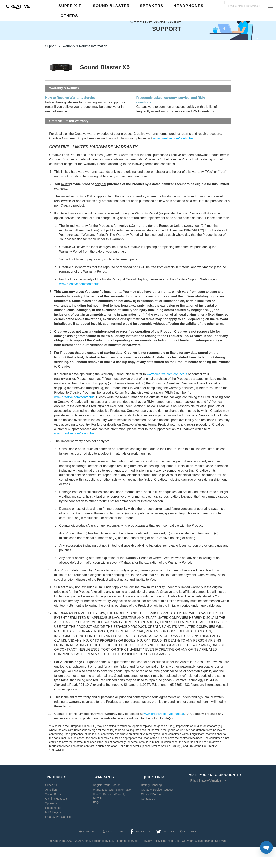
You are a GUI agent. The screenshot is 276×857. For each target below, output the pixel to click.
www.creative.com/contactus (173, 138)
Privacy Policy (151, 837)
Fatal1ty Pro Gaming (58, 813)
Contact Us (148, 795)
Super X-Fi (52, 781)
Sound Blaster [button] (111, 6)
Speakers (51, 799)
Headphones (53, 804)
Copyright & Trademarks (197, 837)
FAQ (96, 799)
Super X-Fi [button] (70, 6)
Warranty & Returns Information (112, 786)
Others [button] (69, 16)
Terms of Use (171, 837)
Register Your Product (106, 781)
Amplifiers (51, 786)
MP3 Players (53, 808)
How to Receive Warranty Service (70, 97)
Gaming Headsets (56, 795)
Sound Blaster (54, 790)
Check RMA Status (153, 790)
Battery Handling (151, 781)
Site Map (221, 837)
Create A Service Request (157, 786)
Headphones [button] (188, 6)
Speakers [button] (151, 6)
